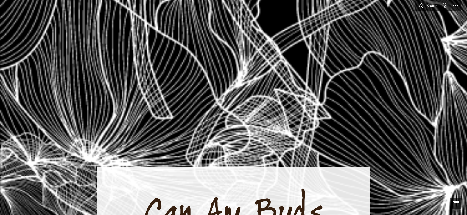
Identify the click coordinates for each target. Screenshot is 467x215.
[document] (233, 107)
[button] (427, 5)
